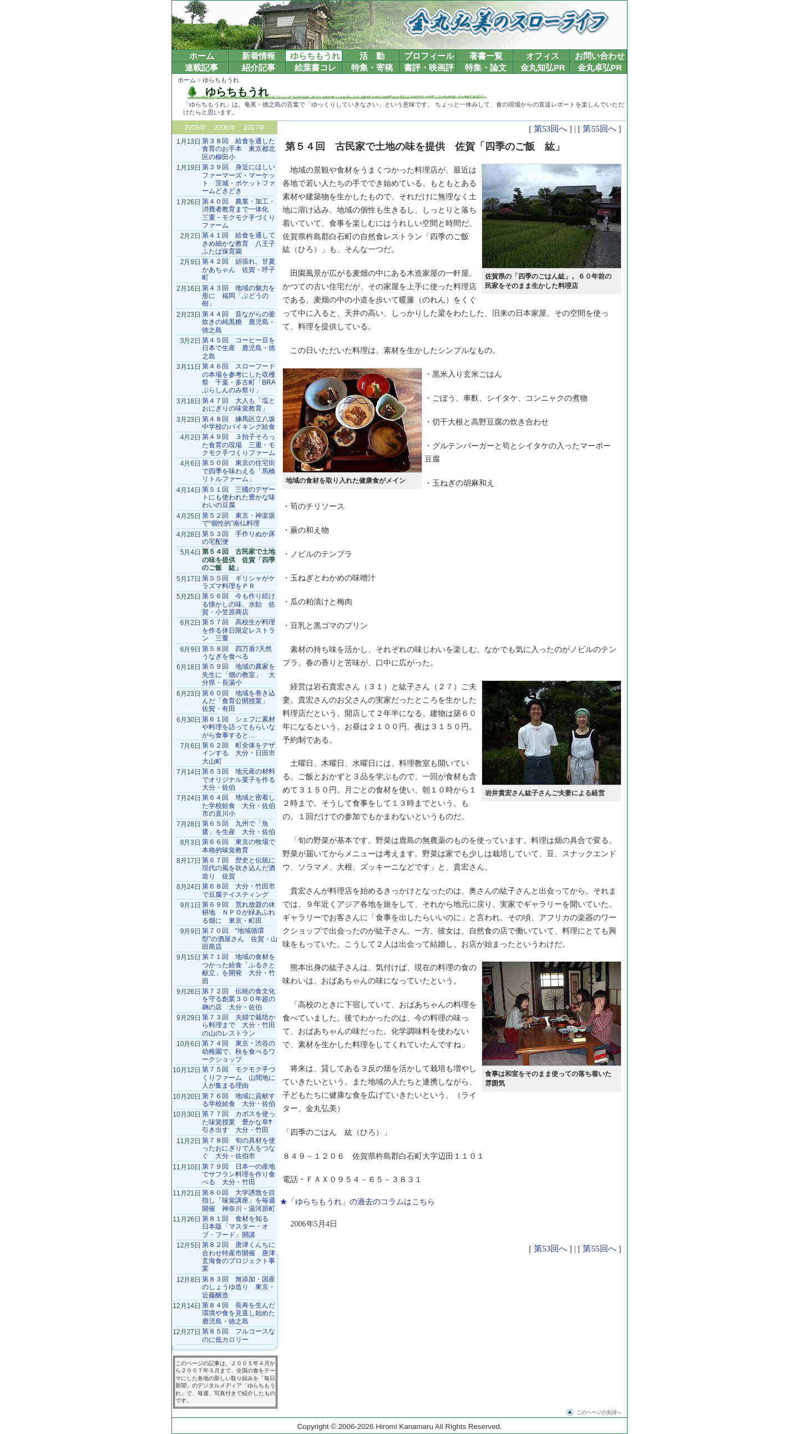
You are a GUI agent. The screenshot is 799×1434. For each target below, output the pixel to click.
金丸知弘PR (542, 67)
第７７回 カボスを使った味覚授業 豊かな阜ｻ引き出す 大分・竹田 (238, 1122)
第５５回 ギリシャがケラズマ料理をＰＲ (238, 582)
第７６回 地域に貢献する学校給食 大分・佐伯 (238, 1100)
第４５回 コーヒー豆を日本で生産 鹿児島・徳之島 (238, 348)
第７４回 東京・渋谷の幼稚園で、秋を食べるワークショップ (238, 1051)
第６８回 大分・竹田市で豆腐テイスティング (238, 890)
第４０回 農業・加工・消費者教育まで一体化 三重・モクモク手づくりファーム (238, 213)
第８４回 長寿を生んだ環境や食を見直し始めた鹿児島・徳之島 (238, 1313)
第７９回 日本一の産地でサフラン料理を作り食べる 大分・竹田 (238, 1174)
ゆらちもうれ (315, 56)
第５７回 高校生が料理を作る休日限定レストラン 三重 (238, 630)
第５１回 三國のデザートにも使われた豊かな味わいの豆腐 (238, 497)
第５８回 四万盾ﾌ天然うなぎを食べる (237, 652)
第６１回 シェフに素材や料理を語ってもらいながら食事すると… (238, 727)
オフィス (542, 56)
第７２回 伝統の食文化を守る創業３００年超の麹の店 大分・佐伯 (238, 999)
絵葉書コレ (315, 67)
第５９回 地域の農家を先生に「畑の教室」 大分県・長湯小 (238, 674)
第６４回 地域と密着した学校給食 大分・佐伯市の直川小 (238, 805)
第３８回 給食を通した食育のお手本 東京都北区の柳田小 (238, 149)
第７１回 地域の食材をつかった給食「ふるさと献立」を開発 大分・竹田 (238, 968)
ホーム (201, 56)
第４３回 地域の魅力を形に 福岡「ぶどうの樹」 (238, 296)
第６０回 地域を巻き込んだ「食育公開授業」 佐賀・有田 (238, 701)
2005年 (195, 128)
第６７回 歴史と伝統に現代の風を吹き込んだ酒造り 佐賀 (238, 868)
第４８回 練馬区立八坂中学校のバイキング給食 (238, 423)
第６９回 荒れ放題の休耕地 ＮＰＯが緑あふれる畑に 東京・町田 (238, 913)
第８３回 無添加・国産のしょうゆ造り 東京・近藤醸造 (238, 1287)
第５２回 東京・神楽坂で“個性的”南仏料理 (238, 519)
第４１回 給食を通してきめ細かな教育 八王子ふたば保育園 (238, 243)
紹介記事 (258, 67)
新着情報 (258, 56)
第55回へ (599, 128)
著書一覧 (486, 56)
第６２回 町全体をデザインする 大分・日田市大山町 (238, 753)
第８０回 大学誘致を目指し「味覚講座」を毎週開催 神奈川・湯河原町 (238, 1201)
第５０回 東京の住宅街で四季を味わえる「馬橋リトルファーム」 (238, 471)
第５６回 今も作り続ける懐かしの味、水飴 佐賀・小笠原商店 (238, 604)
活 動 (372, 56)
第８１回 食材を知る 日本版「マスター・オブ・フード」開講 (238, 1227)
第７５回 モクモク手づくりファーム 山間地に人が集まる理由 (238, 1077)
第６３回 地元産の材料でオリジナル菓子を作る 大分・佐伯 (242, 779)
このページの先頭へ (599, 1412)
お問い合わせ (600, 56)
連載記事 (201, 67)
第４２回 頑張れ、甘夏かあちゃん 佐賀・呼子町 (238, 269)
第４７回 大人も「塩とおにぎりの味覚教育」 (238, 404)
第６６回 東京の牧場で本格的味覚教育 (238, 846)
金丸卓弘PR (600, 67)
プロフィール (429, 56)
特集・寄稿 (372, 67)
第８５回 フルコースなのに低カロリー (238, 1335)
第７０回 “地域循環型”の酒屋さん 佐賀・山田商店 (239, 939)
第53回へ (550, 128)
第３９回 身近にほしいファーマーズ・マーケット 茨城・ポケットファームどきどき (238, 179)
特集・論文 (486, 67)
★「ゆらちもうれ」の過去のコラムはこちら (357, 1201)
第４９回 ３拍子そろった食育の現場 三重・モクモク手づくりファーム (238, 445)
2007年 (255, 128)
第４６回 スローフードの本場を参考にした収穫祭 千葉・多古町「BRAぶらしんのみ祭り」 (239, 378)
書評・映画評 (429, 67)
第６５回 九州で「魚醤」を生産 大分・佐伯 (238, 827)
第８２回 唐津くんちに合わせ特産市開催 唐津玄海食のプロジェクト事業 (238, 1257)
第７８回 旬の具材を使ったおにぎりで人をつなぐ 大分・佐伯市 (238, 1148)
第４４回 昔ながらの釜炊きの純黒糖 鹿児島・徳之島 (238, 322)
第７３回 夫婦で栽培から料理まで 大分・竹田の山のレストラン (238, 1025)
